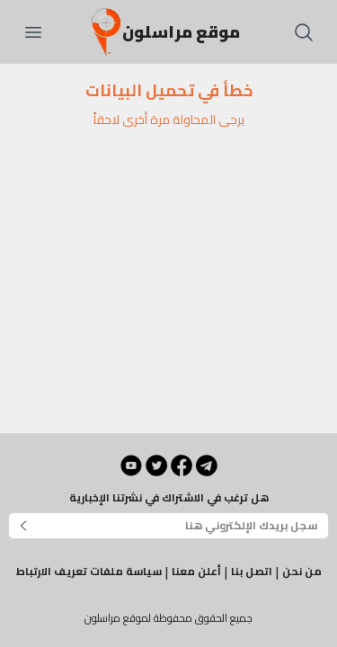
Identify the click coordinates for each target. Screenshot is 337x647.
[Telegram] (206, 465)
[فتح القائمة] (33, 32)
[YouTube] (131, 465)
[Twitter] (156, 465)
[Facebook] (181, 465)
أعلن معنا (196, 571)
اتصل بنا (251, 571)
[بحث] (304, 32)
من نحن (302, 571)
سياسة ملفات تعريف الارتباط (89, 571)
